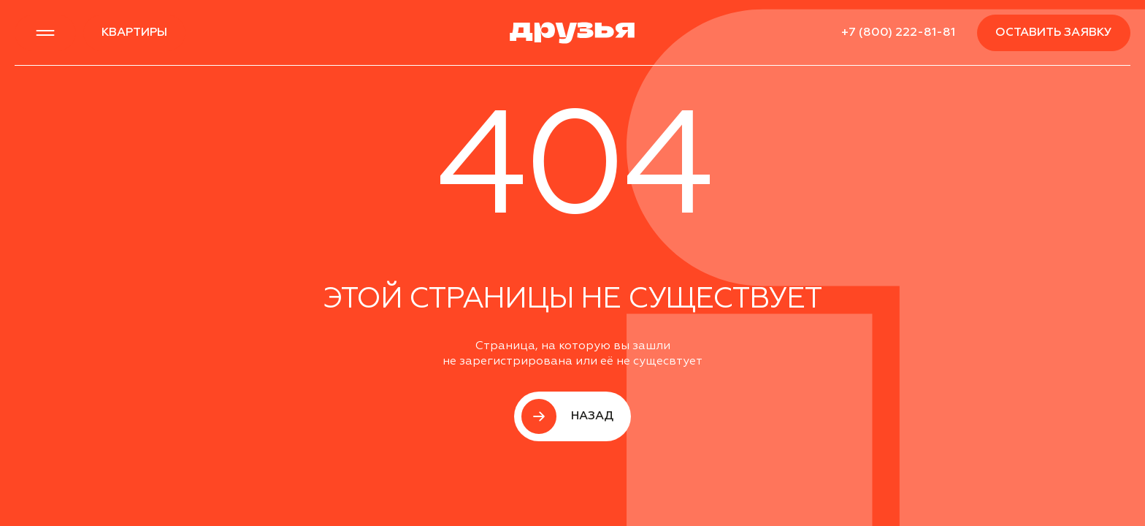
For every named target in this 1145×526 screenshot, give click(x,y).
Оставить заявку (1053, 33)
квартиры (134, 33)
